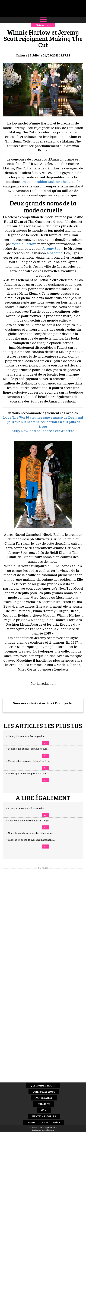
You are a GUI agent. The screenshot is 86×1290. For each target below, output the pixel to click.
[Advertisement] (43, 922)
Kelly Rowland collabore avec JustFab (43, 431)
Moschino (54, 253)
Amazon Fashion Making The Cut (46, 182)
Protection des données (44, 1122)
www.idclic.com (48, 1130)
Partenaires (43, 1097)
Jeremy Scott (52, 248)
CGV (43, 1110)
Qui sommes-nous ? (43, 1085)
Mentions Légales (44, 1116)
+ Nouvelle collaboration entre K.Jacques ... (33, 833)
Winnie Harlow (24, 244)
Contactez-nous (44, 1091)
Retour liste (43, 25)
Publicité (44, 1104)
